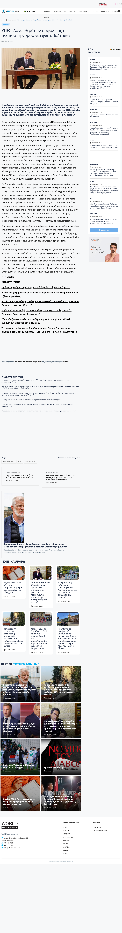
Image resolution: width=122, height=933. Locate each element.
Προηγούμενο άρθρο (13, 472)
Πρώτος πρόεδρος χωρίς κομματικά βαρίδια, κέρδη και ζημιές (36, 287)
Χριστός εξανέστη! (54, 767)
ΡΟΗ (94, 51)
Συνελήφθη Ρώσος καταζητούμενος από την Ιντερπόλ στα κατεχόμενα (20, 476)
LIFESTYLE (94, 11)
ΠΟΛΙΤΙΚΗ (47, 11)
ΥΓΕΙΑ (92, 140)
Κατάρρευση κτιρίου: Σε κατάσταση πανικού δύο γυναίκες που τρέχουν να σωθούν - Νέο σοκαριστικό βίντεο (36, 381)
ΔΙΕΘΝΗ (46, 17)
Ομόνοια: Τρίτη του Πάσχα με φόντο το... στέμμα (18, 766)
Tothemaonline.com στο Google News (28, 362)
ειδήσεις (66, 362)
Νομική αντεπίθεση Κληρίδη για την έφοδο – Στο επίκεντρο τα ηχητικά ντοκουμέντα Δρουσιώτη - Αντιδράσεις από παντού (60, 726)
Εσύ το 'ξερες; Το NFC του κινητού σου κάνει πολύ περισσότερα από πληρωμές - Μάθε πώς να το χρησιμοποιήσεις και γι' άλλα (103, 173)
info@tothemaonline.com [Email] (12, 848)
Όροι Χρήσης (97, 827)
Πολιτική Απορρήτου (100, 830)
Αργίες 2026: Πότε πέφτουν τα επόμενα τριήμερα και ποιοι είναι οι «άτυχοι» (31, 400)
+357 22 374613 (9, 845)
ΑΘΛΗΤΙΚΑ (105, 11)
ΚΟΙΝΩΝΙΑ (57, 11)
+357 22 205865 (9, 843)
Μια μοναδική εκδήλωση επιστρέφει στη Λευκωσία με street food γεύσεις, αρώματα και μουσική (39, 411)
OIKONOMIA (66, 834)
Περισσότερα (104, 230)
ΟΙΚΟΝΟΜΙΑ (83, 11)
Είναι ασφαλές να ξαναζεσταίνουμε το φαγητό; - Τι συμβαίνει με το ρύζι (104, 146)
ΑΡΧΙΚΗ (65, 827)
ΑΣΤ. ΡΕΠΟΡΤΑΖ (69, 11)
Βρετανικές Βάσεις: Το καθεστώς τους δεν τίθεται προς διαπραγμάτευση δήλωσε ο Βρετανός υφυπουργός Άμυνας (35, 545)
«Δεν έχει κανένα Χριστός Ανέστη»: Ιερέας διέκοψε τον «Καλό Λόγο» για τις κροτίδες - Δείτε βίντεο (60, 800)
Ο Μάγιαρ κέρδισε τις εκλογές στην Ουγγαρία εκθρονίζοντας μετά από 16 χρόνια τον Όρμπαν (19, 727)
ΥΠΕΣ (20, 461)
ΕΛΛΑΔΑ (115, 11)
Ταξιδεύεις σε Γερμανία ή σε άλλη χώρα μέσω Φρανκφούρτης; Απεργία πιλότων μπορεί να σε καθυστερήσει (37, 405)
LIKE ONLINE (94, 164)
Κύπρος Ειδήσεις (8, 461)
